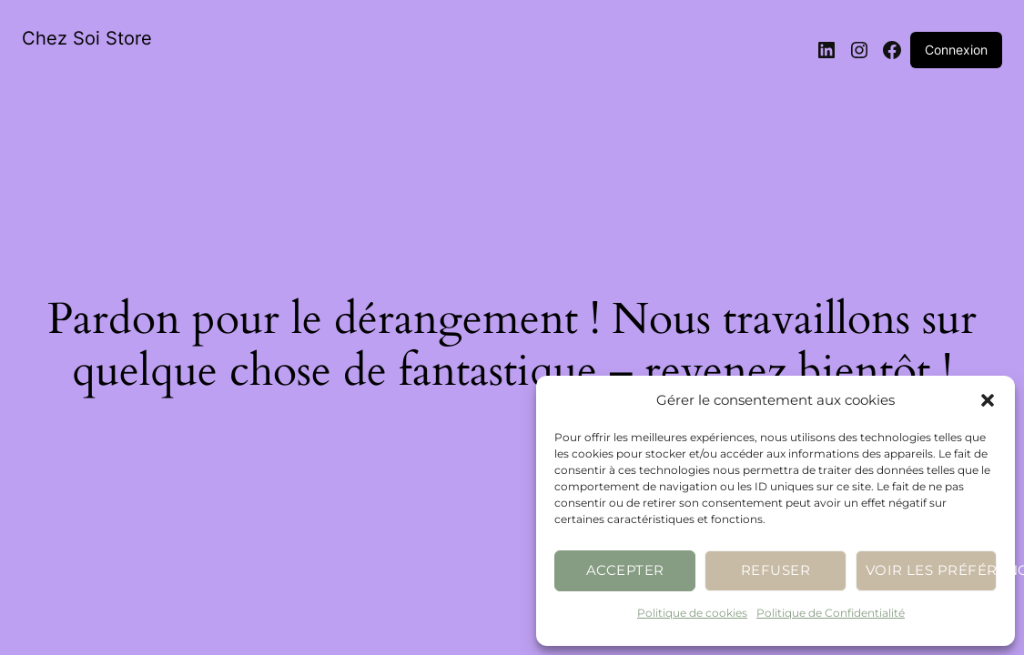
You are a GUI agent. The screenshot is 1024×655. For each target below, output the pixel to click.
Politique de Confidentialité (830, 613)
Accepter (625, 570)
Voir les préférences (931, 570)
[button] (987, 400)
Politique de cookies (692, 613)
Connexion (956, 49)
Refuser (775, 570)
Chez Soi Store (87, 38)
